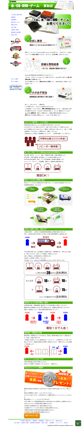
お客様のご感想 (14, 29)
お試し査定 (13, 27)
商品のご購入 (14, 34)
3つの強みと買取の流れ (16, 14)
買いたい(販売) (14, 81)
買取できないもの (15, 22)
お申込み (56, 1)
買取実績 (13, 17)
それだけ (36, 260)
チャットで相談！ (78, 423)
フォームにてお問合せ (15, 71)
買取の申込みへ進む (32, 415)
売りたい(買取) (14, 79)
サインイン (49, 1)
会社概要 (52, 422)
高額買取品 (13, 19)
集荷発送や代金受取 (16, 32)
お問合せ (71, 1)
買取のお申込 (14, 24)
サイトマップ (63, 1)
